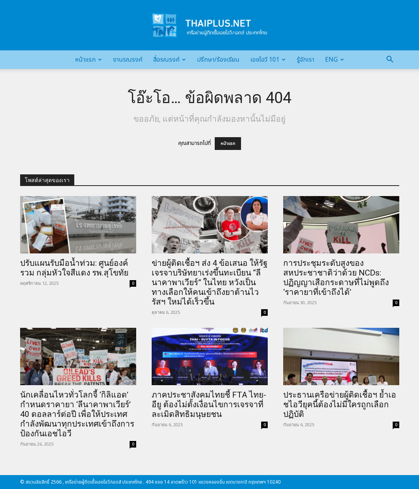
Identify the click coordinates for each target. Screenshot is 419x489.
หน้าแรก (88, 59)
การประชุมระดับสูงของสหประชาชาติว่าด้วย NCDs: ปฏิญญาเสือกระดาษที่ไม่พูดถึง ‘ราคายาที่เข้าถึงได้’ (336, 277)
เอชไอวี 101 (268, 59)
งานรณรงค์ (127, 59)
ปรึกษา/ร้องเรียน (218, 59)
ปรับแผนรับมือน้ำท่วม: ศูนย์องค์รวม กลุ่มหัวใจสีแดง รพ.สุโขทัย (74, 267)
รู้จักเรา (305, 59)
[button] (390, 60)
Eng (334, 59)
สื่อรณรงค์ (169, 59)
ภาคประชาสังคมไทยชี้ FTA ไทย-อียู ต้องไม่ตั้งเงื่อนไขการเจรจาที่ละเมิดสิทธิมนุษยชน (209, 404)
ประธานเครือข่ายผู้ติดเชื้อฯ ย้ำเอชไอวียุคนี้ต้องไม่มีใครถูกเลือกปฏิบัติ (339, 404)
